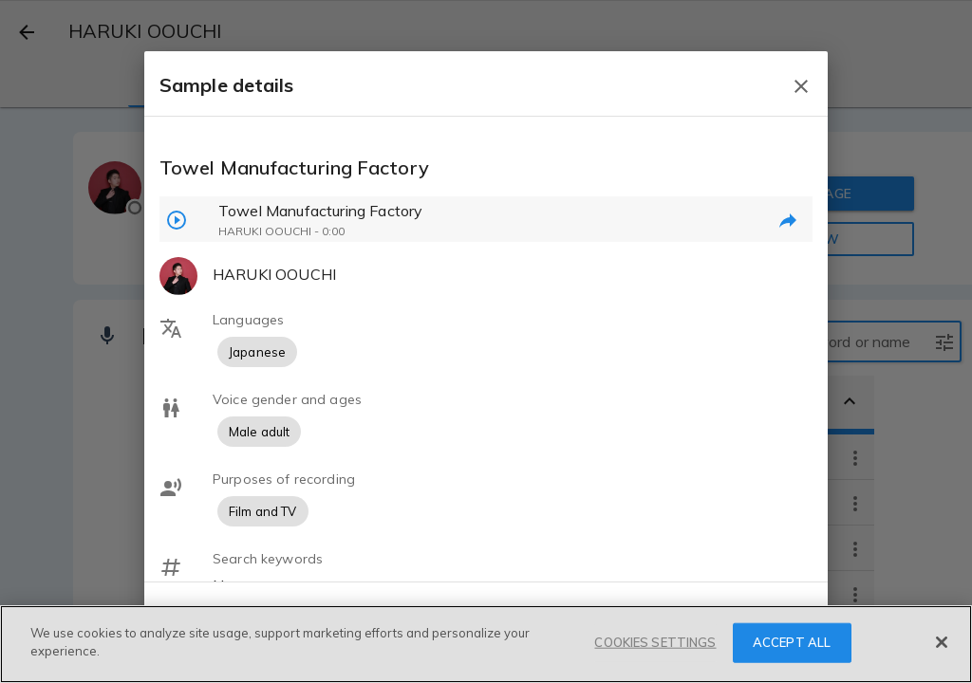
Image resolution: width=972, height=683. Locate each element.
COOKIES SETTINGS (655, 642)
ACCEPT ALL (792, 642)
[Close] (942, 642)
